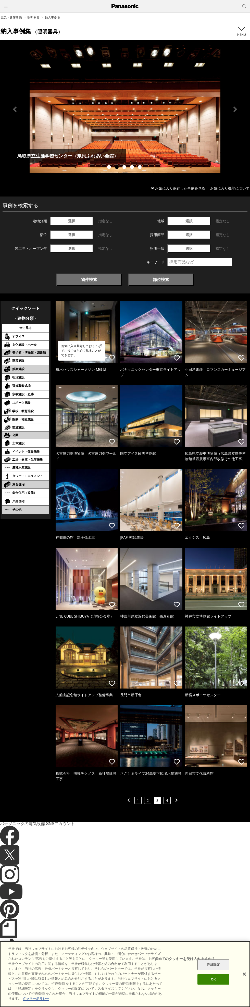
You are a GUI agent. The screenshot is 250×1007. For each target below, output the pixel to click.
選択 (71, 220)
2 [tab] (117, 167)
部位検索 (161, 279)
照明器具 (33, 17)
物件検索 (89, 279)
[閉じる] (244, 974)
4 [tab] (132, 167)
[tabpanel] (125, 109)
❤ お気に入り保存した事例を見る (178, 188)
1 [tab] (109, 167)
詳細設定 (213, 965)
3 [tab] (125, 167)
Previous (15, 109)
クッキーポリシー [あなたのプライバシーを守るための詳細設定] (36, 998)
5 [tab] (140, 167)
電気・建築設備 (11, 17)
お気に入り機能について (229, 188)
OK (213, 979)
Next (235, 109)
